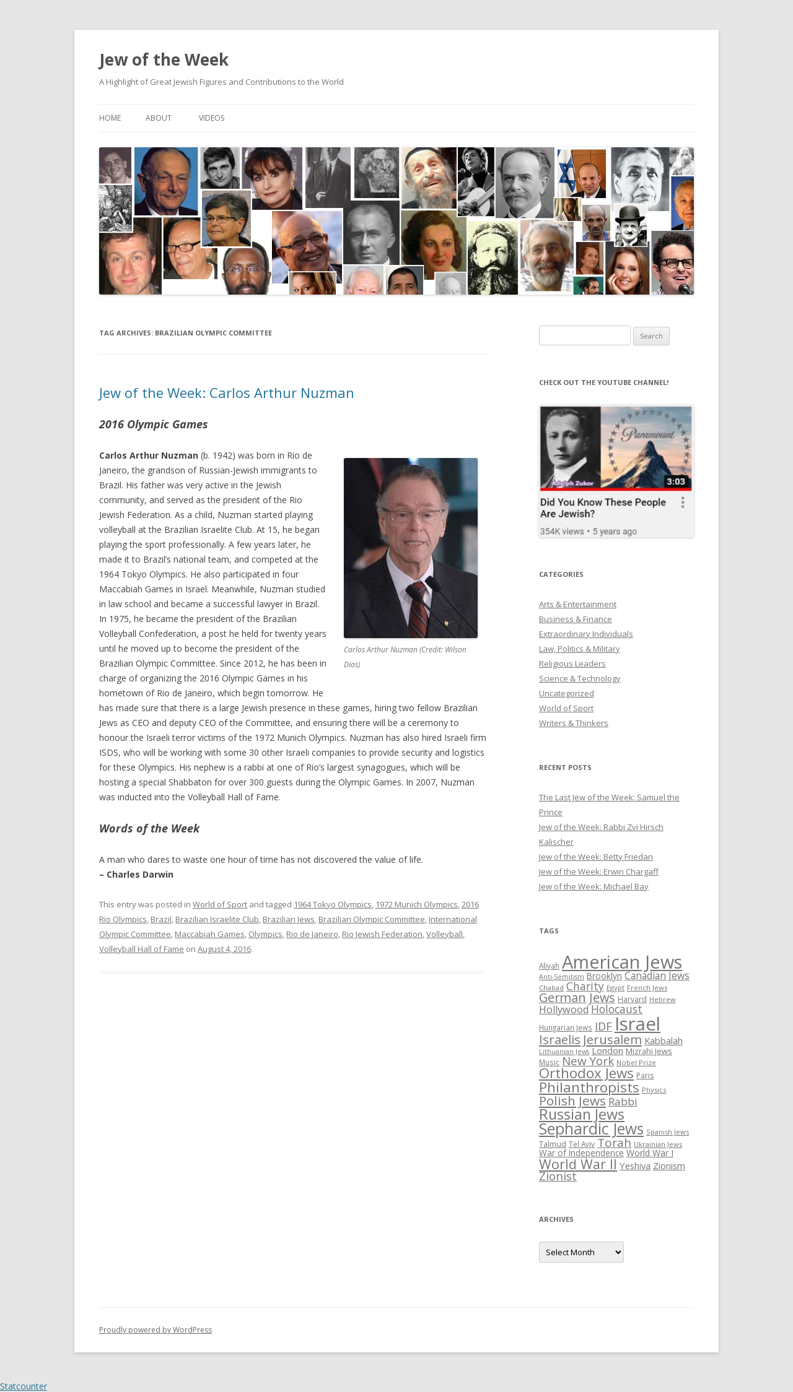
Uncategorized (566, 693)
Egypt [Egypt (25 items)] (615, 987)
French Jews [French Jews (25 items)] (647, 987)
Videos (211, 118)
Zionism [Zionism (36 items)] (669, 1165)
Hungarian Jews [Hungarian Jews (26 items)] (565, 1027)
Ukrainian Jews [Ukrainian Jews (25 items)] (658, 1144)
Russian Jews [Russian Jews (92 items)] (581, 1114)
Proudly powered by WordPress (155, 1330)
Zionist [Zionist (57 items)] (558, 1176)
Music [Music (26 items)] (549, 1062)
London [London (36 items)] (607, 1050)
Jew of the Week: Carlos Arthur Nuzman (226, 392)
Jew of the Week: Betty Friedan (596, 856)
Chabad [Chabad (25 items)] (551, 987)
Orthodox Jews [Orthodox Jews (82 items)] (586, 1073)
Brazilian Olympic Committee (371, 919)
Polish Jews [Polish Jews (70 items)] (572, 1100)
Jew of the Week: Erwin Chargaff (599, 871)
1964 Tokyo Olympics (333, 904)
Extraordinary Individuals (586, 633)
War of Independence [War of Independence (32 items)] (581, 1153)
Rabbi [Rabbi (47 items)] (622, 1101)
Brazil (161, 919)
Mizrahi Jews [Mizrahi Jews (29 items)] (649, 1051)
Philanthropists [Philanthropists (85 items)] (589, 1087)
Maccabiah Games (210, 934)
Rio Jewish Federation (382, 934)
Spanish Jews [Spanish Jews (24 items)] (667, 1131)
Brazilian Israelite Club (217, 919)
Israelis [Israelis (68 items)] (560, 1039)
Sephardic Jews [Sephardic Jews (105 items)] (591, 1128)
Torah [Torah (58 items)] (614, 1143)
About (159, 118)
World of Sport (220, 904)
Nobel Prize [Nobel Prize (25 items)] (636, 1062)
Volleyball (444, 934)
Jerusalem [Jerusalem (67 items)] (612, 1039)
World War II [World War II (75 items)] (578, 1164)
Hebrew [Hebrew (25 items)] (662, 999)
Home (110, 118)
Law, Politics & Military (579, 648)
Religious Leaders (572, 663)
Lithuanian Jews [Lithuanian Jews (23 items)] (564, 1051)
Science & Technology (580, 678)
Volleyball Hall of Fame (141, 948)
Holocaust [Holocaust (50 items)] (616, 1008)
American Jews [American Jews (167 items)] (622, 961)
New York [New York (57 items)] (588, 1061)
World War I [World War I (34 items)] (649, 1153)
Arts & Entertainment (577, 604)
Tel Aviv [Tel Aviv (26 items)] (582, 1144)
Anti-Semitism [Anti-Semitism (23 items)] (561, 976)
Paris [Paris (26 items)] (645, 1075)
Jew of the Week (164, 59)
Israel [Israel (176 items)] (637, 1023)
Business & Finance (575, 619)
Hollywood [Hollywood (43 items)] (564, 1009)
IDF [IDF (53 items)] (603, 1026)
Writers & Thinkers (573, 722)
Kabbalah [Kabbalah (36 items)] (663, 1040)
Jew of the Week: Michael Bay (594, 886)
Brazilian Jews (289, 919)
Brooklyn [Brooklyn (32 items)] (604, 976)
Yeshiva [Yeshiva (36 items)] (635, 1165)
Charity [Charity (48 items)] (585, 986)
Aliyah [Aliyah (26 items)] (549, 966)
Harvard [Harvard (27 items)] (632, 999)
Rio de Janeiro (312, 934)
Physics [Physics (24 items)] (654, 1089)
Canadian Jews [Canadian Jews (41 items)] (657, 975)
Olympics (265, 934)
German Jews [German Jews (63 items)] (577, 997)
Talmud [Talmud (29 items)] (552, 1143)
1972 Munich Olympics (416, 904)
